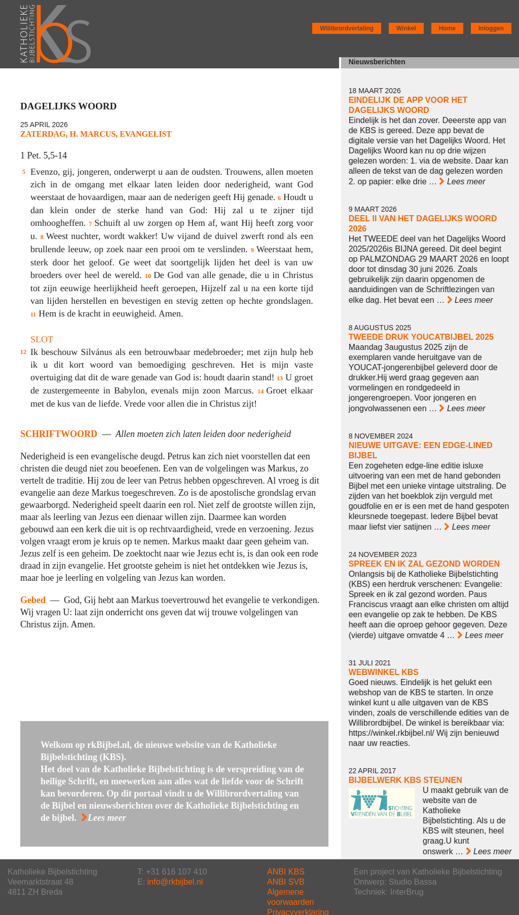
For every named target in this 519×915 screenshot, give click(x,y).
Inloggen (491, 28)
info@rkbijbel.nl (175, 882)
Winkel (406, 28)
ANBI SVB (286, 882)
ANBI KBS (286, 871)
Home (447, 28)
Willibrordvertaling (347, 28)
